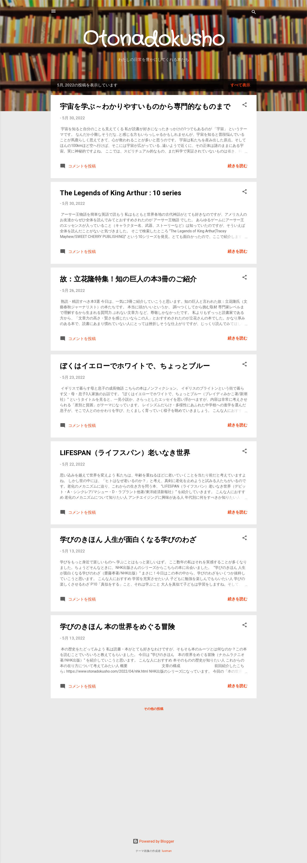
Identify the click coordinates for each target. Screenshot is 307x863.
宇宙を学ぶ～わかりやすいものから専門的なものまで (145, 106)
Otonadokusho (153, 40)
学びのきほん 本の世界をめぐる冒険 (117, 627)
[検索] (254, 13)
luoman (167, 851)
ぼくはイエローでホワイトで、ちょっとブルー (135, 366)
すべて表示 (240, 85)
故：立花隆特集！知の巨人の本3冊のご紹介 (128, 279)
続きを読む (237, 166)
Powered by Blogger (153, 841)
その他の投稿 (153, 709)
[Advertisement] (131, 823)
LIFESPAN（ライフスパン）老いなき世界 (125, 453)
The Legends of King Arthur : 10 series (120, 193)
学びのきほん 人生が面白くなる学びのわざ (128, 539)
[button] (244, 105)
